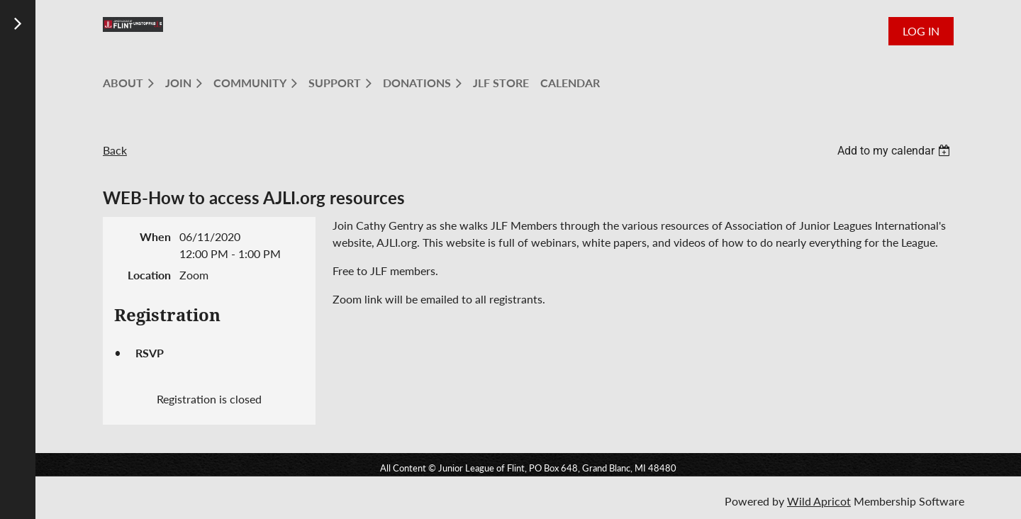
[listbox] (895, 151)
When (155, 236)
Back (115, 150)
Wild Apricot (819, 501)
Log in (921, 31)
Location (149, 274)
